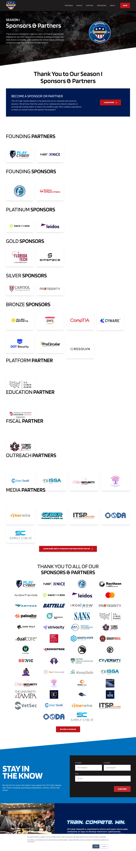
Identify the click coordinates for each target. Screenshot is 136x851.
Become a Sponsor (68, 729)
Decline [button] (104, 846)
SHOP (125, 5)
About (112, 6)
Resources (101, 6)
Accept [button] (96, 846)
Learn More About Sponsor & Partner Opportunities (68, 549)
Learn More (110, 102)
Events (79, 6)
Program (69, 6)
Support (90, 6)
